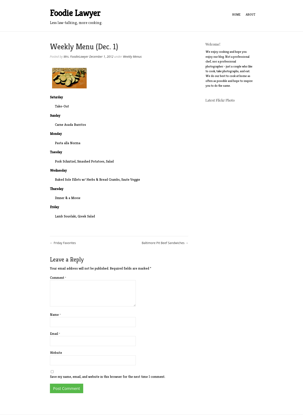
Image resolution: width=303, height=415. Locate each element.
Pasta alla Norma (68, 143)
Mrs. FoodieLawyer (76, 56)
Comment (58, 277)
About (250, 14)
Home (236, 14)
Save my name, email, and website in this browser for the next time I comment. (107, 376)
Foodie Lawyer (75, 13)
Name (55, 314)
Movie (75, 198)
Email (55, 333)
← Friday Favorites (63, 243)
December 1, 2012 (101, 56)
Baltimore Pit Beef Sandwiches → (165, 243)
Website (56, 352)
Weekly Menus (132, 56)
